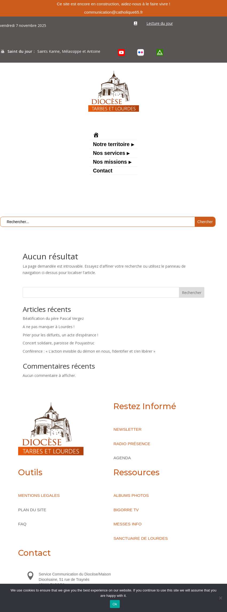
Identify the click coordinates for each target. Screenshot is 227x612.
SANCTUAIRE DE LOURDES (140, 538)
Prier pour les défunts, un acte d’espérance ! (60, 334)
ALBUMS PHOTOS (131, 495)
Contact (102, 171)
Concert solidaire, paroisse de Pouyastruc (58, 342)
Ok (115, 604)
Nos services (109, 153)
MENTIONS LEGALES (39, 495)
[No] (220, 598)
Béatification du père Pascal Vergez (53, 318)
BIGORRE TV (126, 510)
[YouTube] (121, 52)
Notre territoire (111, 144)
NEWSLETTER (127, 429)
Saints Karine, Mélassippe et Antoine (68, 51)
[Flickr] (140, 52)
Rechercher (191, 292)
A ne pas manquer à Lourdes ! (48, 326)
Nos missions (110, 162)
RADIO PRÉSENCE (131, 443)
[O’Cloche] (159, 52)
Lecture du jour (159, 23)
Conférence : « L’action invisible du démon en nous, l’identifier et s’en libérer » (89, 351)
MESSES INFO (127, 524)
